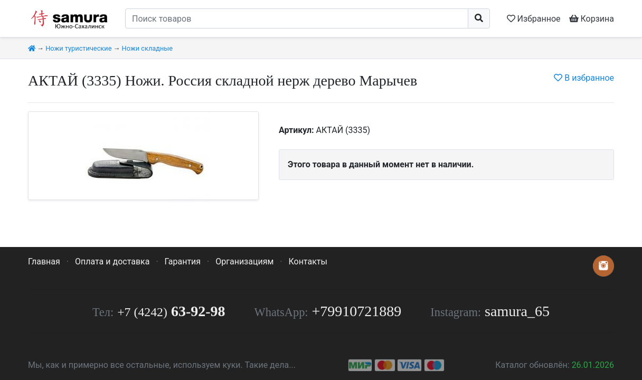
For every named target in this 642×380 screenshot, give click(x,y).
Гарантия (183, 261)
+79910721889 (357, 311)
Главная (44, 261)
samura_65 (517, 311)
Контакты (307, 261)
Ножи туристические (78, 48)
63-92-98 (171, 311)
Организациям (244, 261)
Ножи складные (147, 48)
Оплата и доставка (112, 261)
